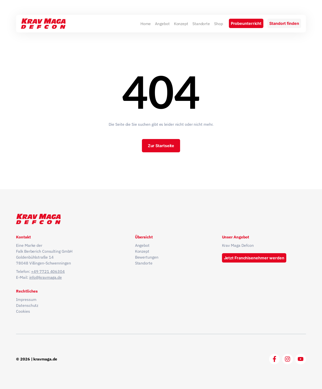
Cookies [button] (23, 311)
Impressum (26, 299)
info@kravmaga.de (45, 277)
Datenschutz (27, 305)
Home (145, 23)
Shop (218, 23)
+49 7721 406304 (48, 271)
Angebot (162, 23)
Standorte (201, 23)
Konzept (181, 23)
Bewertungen (146, 257)
